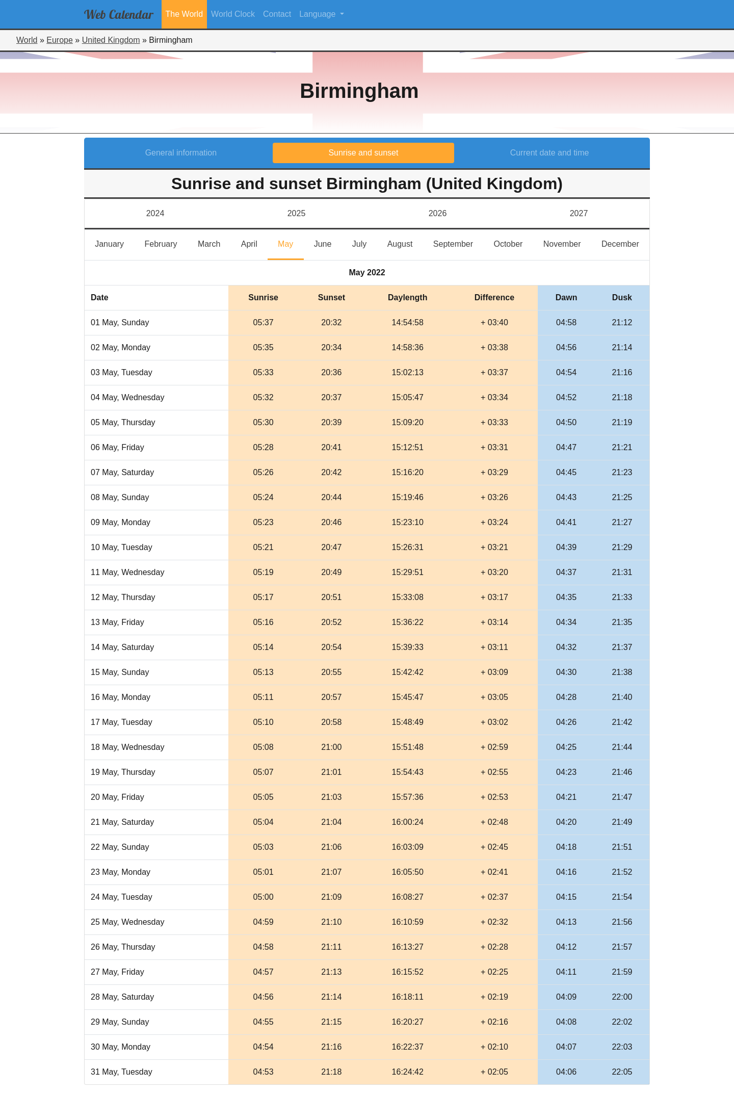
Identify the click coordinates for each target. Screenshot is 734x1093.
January (114, 243)
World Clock (233, 14)
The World (184, 14)
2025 (296, 213)
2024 (155, 213)
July (364, 243)
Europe (59, 40)
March (214, 243)
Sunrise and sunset (363, 152)
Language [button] (318, 14)
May (290, 243)
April (254, 243)
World (27, 40)
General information (181, 152)
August (405, 243)
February (165, 243)
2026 (438, 213)
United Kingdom (111, 40)
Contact (277, 14)
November (567, 243)
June (328, 243)
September (458, 243)
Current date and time (549, 152)
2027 (579, 213)
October (513, 243)
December (625, 243)
